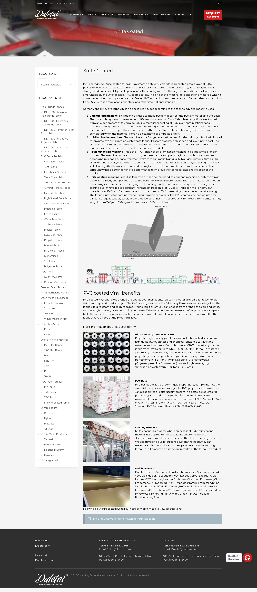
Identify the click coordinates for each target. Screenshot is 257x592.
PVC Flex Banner (53, 345)
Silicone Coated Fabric (56, 402)
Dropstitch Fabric (54, 240)
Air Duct (48, 428)
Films (47, 329)
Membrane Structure (56, 172)
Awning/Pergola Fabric (57, 187)
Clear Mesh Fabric (54, 193)
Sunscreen (50, 308)
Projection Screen (51, 324)
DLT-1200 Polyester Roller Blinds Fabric (57, 131)
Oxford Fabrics (49, 407)
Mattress (49, 423)
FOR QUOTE (213, 16)
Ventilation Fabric (54, 161)
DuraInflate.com (45, 560)
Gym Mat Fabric (53, 235)
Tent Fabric (50, 166)
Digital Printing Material (54, 339)
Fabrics (48, 334)
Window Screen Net (55, 318)
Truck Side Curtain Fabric (58, 182)
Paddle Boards (52, 444)
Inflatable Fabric (53, 208)
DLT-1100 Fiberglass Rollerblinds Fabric (54, 114)
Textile (47, 376)
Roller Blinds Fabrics (52, 106)
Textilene (49, 313)
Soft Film (49, 360)
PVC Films (47, 271)
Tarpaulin (49, 439)
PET (46, 371)
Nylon (47, 418)
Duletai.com (42, 545)
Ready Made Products (54, 434)
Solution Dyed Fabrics (53, 287)
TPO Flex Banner (53, 350)
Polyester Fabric (53, 266)
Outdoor (49, 413)
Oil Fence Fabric (53, 224)
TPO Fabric (50, 397)
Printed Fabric (52, 245)
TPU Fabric (50, 392)
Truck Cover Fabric (54, 177)
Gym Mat (49, 455)
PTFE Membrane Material (55, 292)
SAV (46, 366)
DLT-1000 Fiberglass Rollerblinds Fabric (54, 123)
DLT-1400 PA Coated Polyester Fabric (54, 140)
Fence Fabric (51, 214)
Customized (51, 255)
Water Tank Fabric (54, 219)
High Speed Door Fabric (58, 198)
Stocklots (49, 261)
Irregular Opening (54, 303)
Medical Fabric (52, 229)
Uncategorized (49, 460)
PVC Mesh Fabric (54, 250)
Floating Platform (54, 449)
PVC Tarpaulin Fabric (52, 156)
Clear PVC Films (53, 276)
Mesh (47, 355)
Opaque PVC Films (55, 282)
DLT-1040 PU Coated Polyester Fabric (55, 149)
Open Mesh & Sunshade (55, 297)
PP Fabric (49, 386)
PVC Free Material (51, 381)
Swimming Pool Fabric (57, 203)
